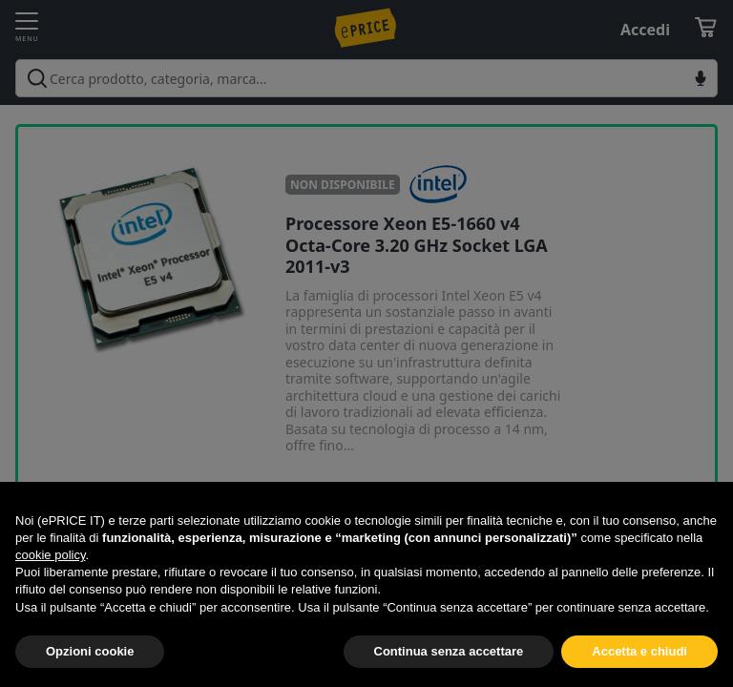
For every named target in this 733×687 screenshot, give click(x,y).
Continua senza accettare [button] (449, 651)
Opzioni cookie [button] (90, 651)
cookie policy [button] (50, 555)
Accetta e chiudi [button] (639, 651)
